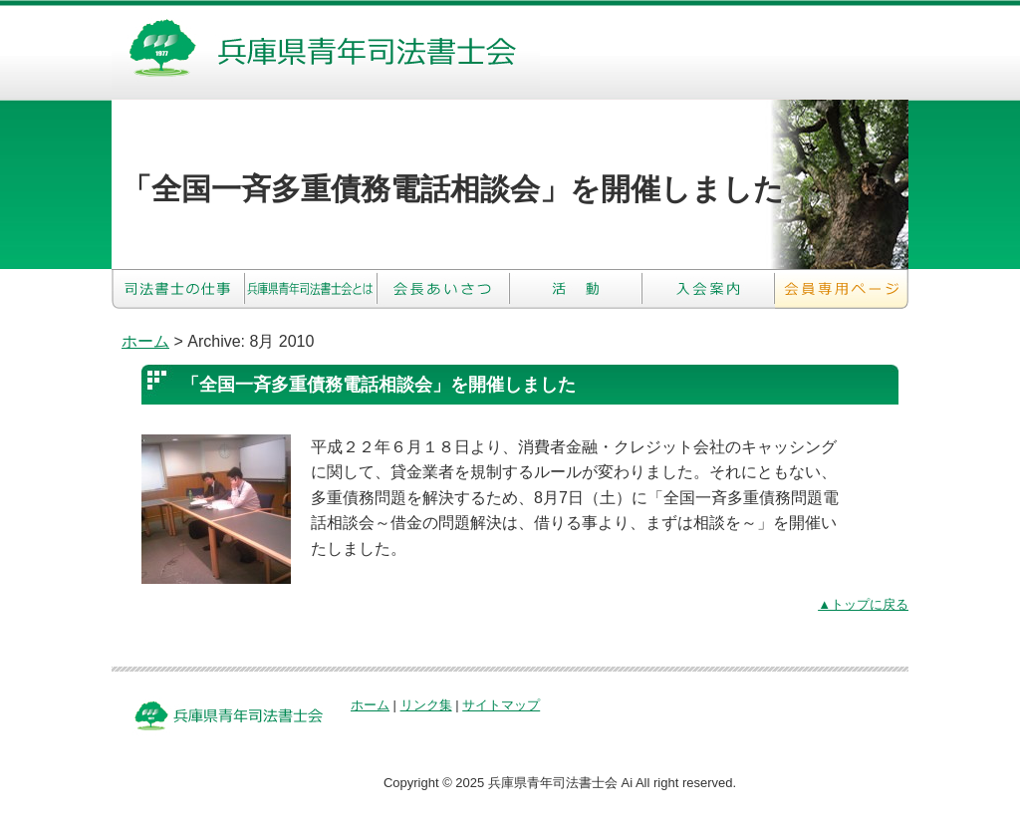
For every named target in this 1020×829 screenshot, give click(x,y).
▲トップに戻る (863, 604)
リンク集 (426, 704)
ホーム (145, 341)
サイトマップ (501, 704)
